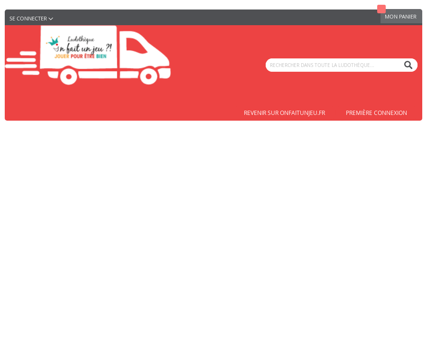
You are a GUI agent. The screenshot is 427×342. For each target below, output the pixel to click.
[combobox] (342, 65)
